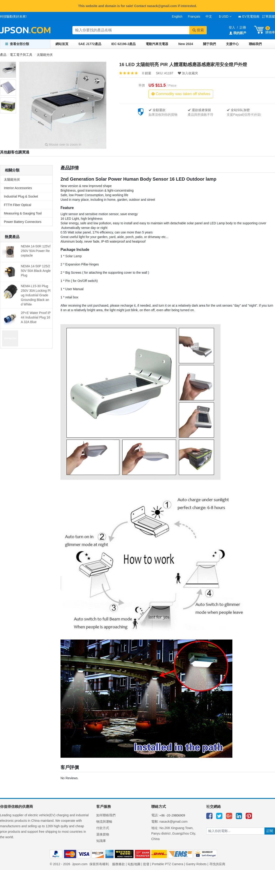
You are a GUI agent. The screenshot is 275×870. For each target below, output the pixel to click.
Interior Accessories (18, 188)
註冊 (243, 27)
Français (194, 16)
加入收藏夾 (188, 73)
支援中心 (232, 44)
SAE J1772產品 (89, 44)
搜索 (198, 30)
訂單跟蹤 (268, 16)
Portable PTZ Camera (167, 864)
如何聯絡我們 (106, 815)
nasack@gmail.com (173, 821)
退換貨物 (102, 834)
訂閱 (270, 831)
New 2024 (185, 44)
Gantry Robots (196, 864)
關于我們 (209, 44)
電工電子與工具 (21, 54)
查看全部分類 (17, 44)
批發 (146, 864)
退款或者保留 (199, 110)
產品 (3, 54)
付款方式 (102, 828)
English (177, 16)
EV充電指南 (248, 16)
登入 (232, 27)
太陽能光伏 (45, 54)
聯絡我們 (255, 44)
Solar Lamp (73, 256)
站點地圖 (134, 864)
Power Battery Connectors (22, 222)
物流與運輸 (104, 821)
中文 (209, 16)
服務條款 (118, 864)
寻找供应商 (217, 864)
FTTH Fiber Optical (17, 205)
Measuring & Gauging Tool (23, 213)
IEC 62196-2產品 (123, 44)
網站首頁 (61, 44)
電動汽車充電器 (157, 44)
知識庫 (101, 841)
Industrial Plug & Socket (21, 196)
